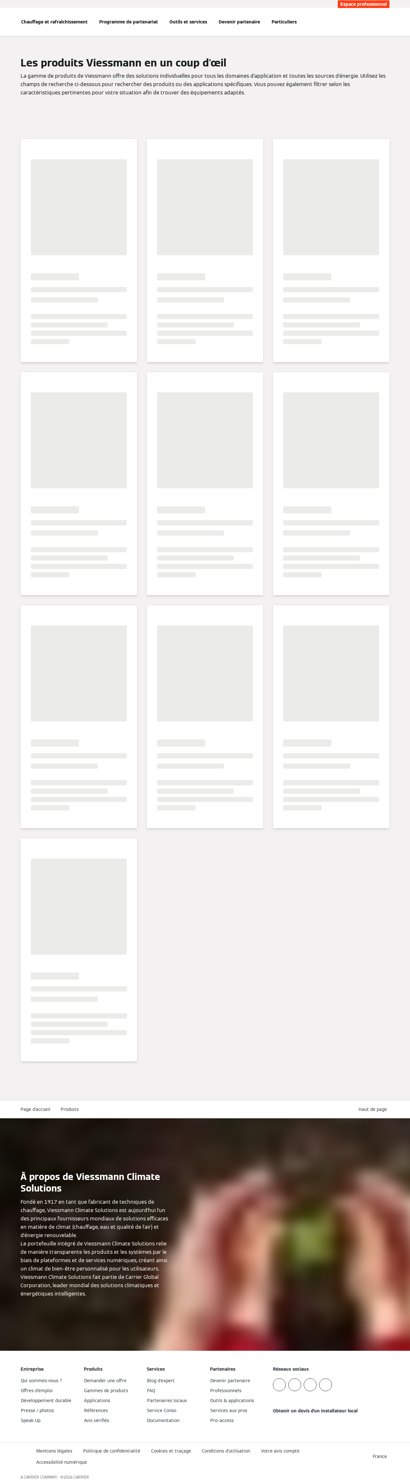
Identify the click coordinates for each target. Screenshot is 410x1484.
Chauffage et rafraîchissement (54, 22)
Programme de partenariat (128, 22)
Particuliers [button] (284, 22)
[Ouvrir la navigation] (4, 22)
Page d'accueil (35, 1109)
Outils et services (188, 22)
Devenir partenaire (239, 22)
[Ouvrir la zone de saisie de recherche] (386, 21)
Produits (70, 1109)
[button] (374, 1109)
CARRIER (81, 1477)
